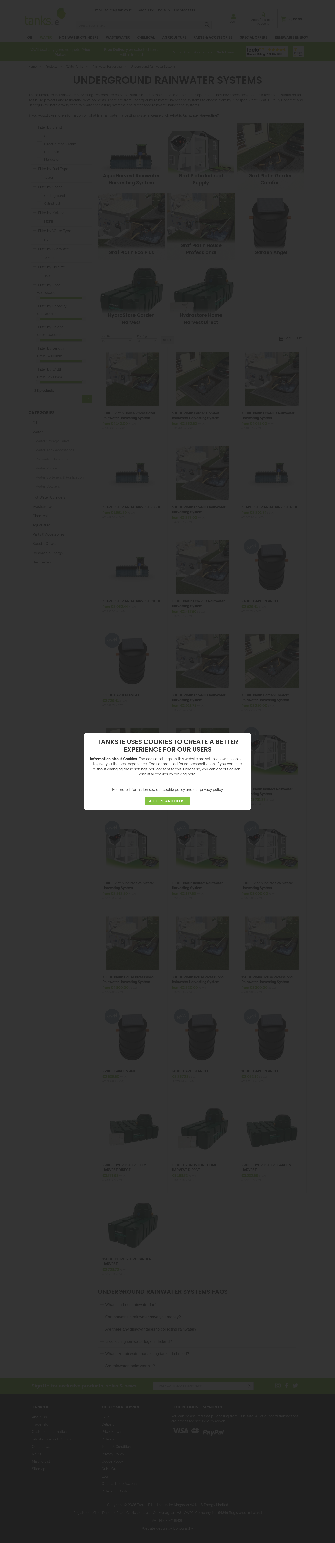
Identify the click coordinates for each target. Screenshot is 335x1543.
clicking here (184, 773)
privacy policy (211, 789)
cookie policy (174, 789)
